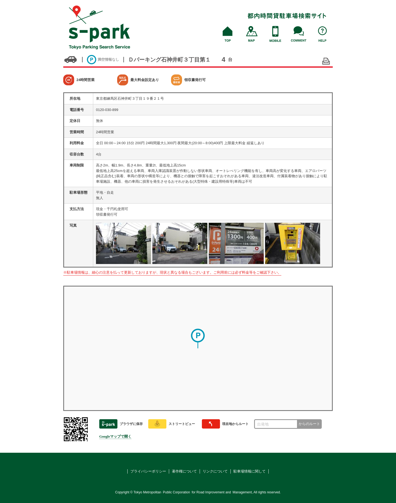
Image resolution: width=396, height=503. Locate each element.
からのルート (309, 424)
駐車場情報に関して (249, 471)
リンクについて (215, 471)
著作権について (184, 471)
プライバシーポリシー (148, 471)
